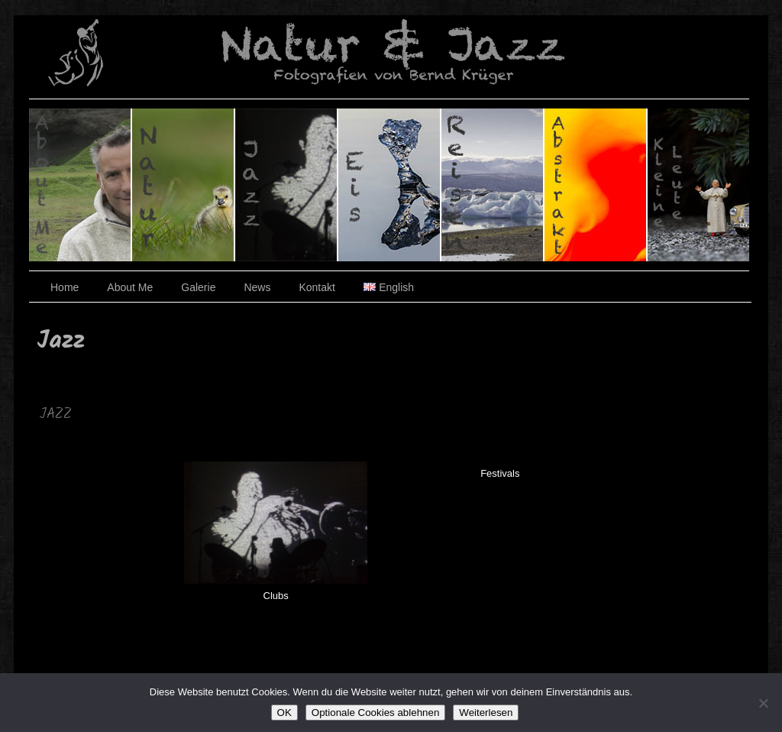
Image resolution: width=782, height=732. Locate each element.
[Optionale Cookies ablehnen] (763, 703)
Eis (389, 185)
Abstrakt (596, 185)
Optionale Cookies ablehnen (375, 712)
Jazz (286, 185)
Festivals (499, 473)
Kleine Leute (698, 185)
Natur (183, 185)
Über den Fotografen (80, 185)
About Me (130, 287)
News (257, 287)
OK (284, 712)
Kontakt (316, 287)
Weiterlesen (485, 712)
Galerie (198, 287)
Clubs (276, 595)
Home (64, 287)
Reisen (492, 185)
